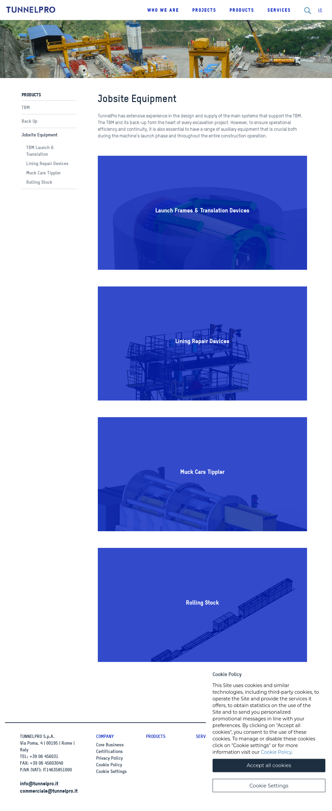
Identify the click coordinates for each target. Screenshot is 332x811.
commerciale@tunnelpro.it (49, 791)
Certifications (109, 751)
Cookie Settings (111, 771)
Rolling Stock (39, 182)
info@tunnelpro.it (39, 783)
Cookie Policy (109, 764)
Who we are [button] (163, 10)
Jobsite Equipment (40, 134)
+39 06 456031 (44, 756)
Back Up (29, 121)
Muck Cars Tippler (43, 172)
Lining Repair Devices (47, 163)
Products (155, 736)
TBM (26, 107)
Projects (204, 10)
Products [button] (242, 10)
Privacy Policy (109, 758)
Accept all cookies (269, 773)
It (320, 10)
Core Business (110, 744)
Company (105, 736)
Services (279, 10)
